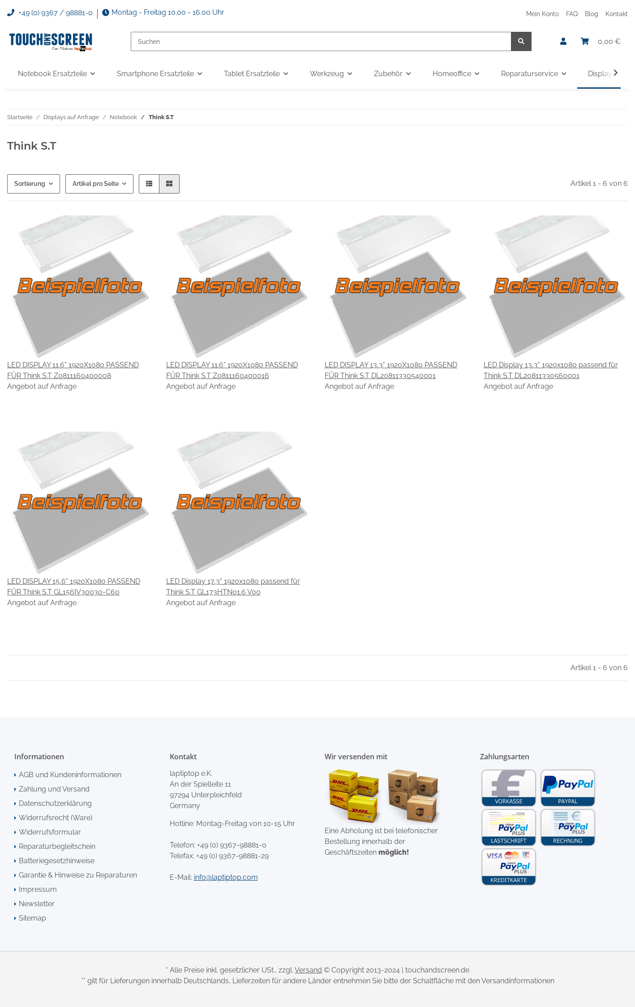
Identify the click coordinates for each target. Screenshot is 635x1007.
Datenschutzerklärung (55, 803)
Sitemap (32, 918)
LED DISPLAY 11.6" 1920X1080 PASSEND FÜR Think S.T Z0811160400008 (73, 370)
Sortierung (29, 183)
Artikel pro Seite (96, 183)
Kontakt (616, 13)
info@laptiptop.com (226, 877)
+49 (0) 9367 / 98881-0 (50, 13)
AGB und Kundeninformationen (70, 774)
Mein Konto (542, 13)
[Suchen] (321, 41)
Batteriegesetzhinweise (56, 860)
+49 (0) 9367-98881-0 (231, 845)
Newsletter (37, 903)
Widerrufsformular (50, 832)
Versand (308, 970)
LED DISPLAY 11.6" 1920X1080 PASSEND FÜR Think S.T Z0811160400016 (232, 370)
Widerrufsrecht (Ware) (55, 817)
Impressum (38, 889)
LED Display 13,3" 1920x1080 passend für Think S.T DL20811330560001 (551, 370)
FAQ (572, 13)
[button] (563, 42)
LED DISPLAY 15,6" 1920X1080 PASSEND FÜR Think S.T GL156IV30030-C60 (73, 586)
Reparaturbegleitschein (57, 846)
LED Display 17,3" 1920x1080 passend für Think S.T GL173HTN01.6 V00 (233, 586)
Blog (591, 13)
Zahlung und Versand (54, 789)
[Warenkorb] (601, 42)
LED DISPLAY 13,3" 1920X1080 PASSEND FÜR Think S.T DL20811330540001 (391, 370)
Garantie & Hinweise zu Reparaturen (78, 875)
